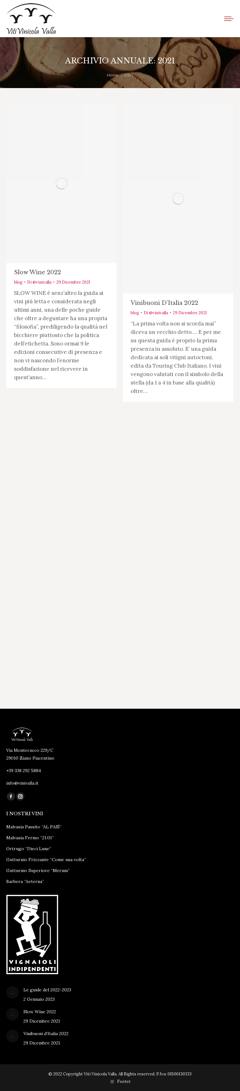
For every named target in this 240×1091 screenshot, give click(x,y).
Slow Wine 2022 (37, 272)
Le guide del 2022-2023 (47, 990)
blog (18, 282)
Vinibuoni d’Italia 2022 (164, 303)
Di (39, 282)
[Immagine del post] (12, 992)
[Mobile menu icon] (229, 18)
